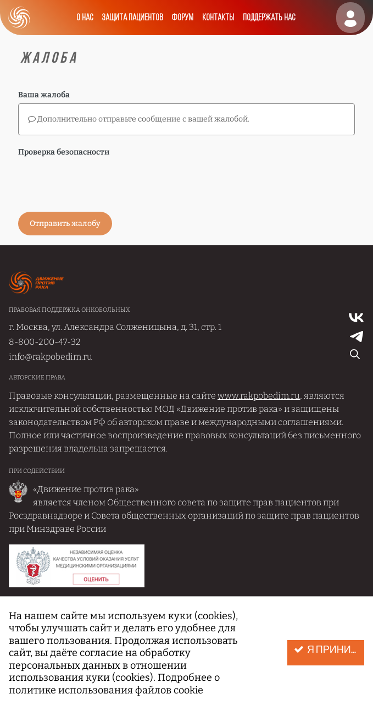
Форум (182, 18)
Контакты (218, 18)
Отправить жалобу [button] (65, 223)
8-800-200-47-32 (45, 342)
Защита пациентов (132, 18)
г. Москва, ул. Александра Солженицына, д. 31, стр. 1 (115, 327)
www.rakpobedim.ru (259, 395)
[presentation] (101, 182)
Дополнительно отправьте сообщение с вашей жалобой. (138, 119)
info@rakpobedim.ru (50, 356)
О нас (84, 18)
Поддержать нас (269, 18)
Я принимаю (329, 650)
